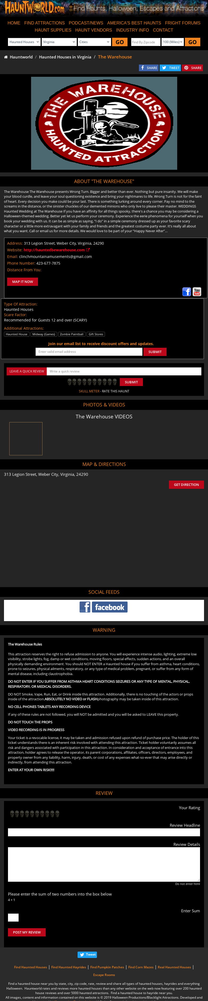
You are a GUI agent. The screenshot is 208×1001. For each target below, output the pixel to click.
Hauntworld (18, 57)
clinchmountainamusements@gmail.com (55, 256)
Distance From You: (24, 269)
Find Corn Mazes (141, 967)
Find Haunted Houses (30, 967)
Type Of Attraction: (20, 304)
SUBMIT (155, 351)
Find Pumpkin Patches (107, 967)
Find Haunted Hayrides (68, 967)
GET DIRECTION (186, 484)
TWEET (174, 68)
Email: (12, 256)
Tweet (91, 954)
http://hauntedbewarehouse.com (57, 249)
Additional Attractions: (24, 328)
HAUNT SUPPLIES (53, 30)
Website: (15, 249)
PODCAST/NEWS (86, 23)
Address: (15, 243)
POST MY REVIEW (27, 932)
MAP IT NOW (22, 281)
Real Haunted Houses (174, 967)
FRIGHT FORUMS (183, 23)
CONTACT (163, 30)
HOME (13, 23)
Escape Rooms (104, 975)
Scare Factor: (15, 314)
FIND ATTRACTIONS (44, 23)
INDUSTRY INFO (132, 30)
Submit (131, 382)
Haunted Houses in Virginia (65, 57)
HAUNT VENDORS (93, 30)
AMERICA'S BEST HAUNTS (134, 23)
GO (120, 42)
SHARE (152, 68)
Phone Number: (21, 263)
